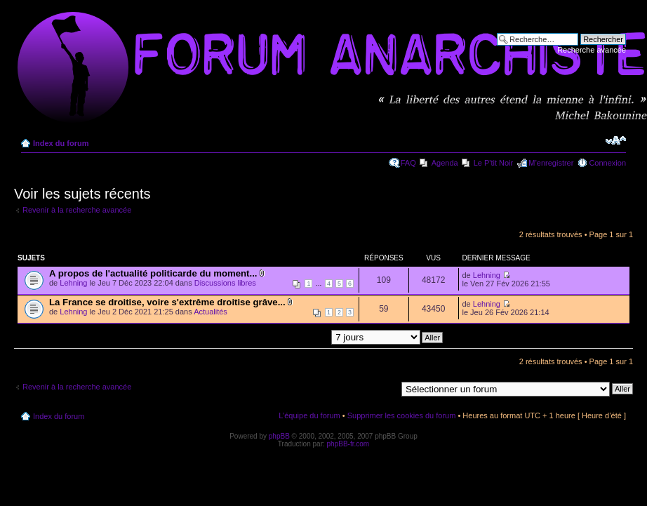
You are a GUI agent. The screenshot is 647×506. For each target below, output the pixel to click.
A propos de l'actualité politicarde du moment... (153, 273)
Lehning (73, 283)
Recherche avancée (591, 50)
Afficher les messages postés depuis (312, 337)
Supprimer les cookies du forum (401, 415)
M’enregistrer (550, 163)
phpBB (279, 436)
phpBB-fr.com (348, 444)
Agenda (445, 163)
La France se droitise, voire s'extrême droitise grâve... (167, 302)
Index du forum (60, 143)
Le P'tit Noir (494, 163)
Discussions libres (225, 283)
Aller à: (384, 388)
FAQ (408, 163)
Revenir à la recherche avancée (76, 210)
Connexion (607, 163)
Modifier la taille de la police (616, 140)
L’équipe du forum (309, 415)
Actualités (210, 311)
